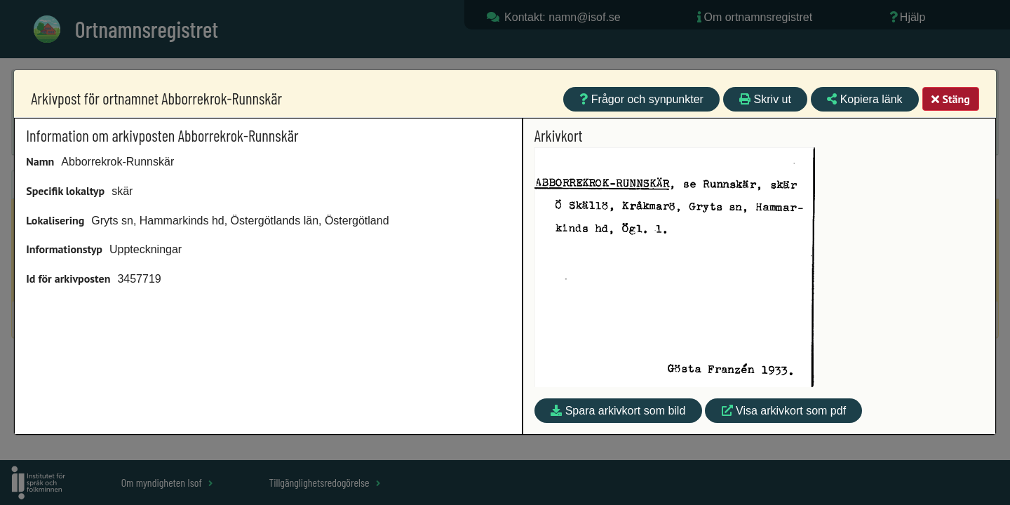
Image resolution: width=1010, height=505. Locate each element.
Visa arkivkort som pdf (784, 411)
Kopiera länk (864, 99)
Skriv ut (765, 99)
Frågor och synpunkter (641, 99)
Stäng (950, 99)
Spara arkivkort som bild (618, 411)
